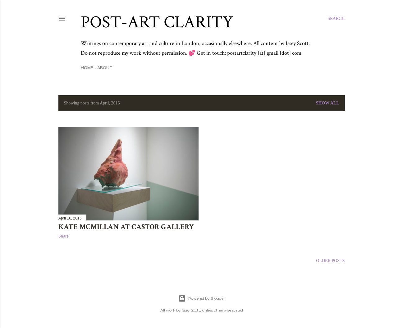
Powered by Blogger (201, 298)
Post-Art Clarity (157, 22)
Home (87, 67)
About (104, 67)
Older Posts (330, 260)
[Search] (336, 18)
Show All (327, 103)
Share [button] (63, 236)
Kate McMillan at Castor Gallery (126, 227)
